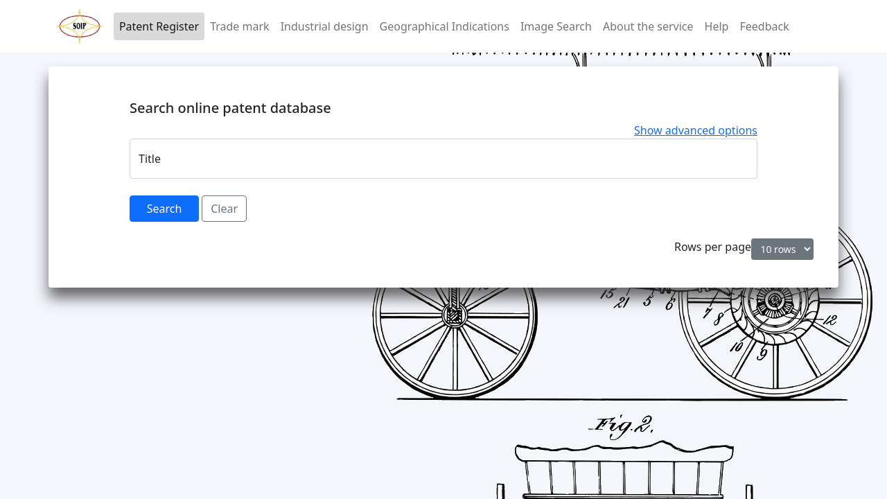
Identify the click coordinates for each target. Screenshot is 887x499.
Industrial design (325, 26)
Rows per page (712, 246)
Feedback (764, 26)
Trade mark (239, 26)
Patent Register (159, 26)
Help (717, 26)
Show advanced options (695, 130)
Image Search (556, 26)
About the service (648, 26)
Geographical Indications (444, 26)
